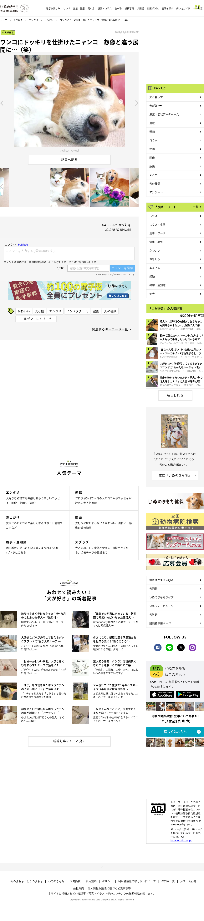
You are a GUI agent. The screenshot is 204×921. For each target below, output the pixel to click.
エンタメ (33, 20)
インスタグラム (77, 311)
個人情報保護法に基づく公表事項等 (109, 888)
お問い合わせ (188, 881)
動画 (96, 311)
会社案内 (78, 888)
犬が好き (18, 20)
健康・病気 (156, 242)
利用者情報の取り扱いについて (137, 881)
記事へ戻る (69, 159)
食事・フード (157, 233)
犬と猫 (39, 311)
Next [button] (137, 103)
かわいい (49, 20)
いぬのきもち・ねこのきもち (25, 881)
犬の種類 (110, 311)
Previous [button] (1, 103)
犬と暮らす (156, 97)
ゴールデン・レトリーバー (36, 318)
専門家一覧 (168, 881)
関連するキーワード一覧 (110, 329)
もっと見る (175, 395)
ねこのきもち (56, 881)
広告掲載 (75, 881)
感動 (152, 276)
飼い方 (91, 8)
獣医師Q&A (153, 8)
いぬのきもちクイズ (161, 597)
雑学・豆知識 (157, 285)
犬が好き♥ (155, 106)
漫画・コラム (105, 8)
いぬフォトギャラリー (162, 606)
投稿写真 (129, 8)
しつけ (66, 8)
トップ (3, 20)
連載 (152, 123)
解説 (152, 166)
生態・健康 (79, 8)
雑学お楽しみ (53, 8)
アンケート (156, 192)
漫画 (152, 131)
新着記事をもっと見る (69, 740)
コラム (153, 140)
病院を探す (167, 8)
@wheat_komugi (69, 150)
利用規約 (91, 881)
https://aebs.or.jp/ (181, 840)
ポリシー (107, 881)
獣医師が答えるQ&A (161, 580)
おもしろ (154, 259)
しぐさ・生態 (157, 224)
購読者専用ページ (160, 623)
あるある (154, 268)
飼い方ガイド (183, 8)
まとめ (153, 175)
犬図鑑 (140, 8)
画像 (152, 157)
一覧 (195, 206)
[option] (69, 102)
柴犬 (152, 294)
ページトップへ (102, 867)
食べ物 (118, 8)
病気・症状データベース (164, 114)
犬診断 (153, 614)
